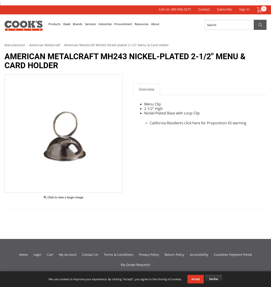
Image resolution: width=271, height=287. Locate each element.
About (184, 25)
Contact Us (90, 254)
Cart (50, 254)
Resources (167, 25)
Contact (204, 9)
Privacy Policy (149, 254)
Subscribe (224, 9)
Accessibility (199, 254)
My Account (67, 254)
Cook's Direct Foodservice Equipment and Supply (23, 27)
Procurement (144, 25)
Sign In (244, 9)
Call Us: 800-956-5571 (175, 9)
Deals (72, 25)
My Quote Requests (135, 265)
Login (37, 254)
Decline (213, 279)
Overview (146, 89)
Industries (121, 25)
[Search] (235, 24)
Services (103, 25)
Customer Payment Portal (233, 254)
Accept (195, 279)
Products (56, 25)
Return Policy (174, 254)
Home (23, 254)
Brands (86, 25)
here (196, 122)
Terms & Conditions (118, 254)
